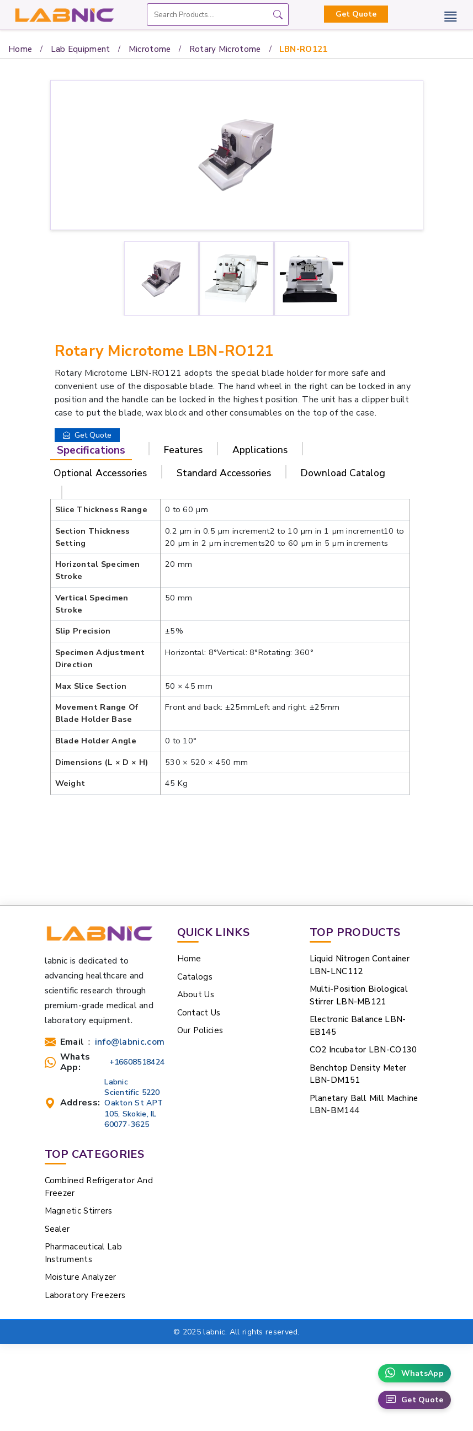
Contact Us (199, 1012)
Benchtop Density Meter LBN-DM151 (358, 1074)
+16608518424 (137, 1062)
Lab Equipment (80, 49)
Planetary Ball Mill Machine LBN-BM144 (364, 1104)
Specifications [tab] (91, 450)
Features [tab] (183, 449)
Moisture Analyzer (80, 1277)
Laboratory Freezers (85, 1295)
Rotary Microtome (225, 49)
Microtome (150, 49)
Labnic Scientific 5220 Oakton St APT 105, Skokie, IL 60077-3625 (133, 1103)
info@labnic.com (130, 1042)
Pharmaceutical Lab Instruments (83, 1253)
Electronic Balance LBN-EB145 (358, 1026)
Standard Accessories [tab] (224, 473)
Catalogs (194, 976)
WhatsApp (414, 1373)
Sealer (57, 1229)
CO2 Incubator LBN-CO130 (363, 1049)
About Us (195, 994)
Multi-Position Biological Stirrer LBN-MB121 (359, 995)
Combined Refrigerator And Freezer (99, 1187)
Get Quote (356, 14)
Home (20, 49)
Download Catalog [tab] (343, 473)
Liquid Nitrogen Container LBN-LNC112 (360, 965)
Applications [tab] (260, 449)
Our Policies (200, 1030)
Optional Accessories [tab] (100, 473)
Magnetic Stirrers (79, 1210)
